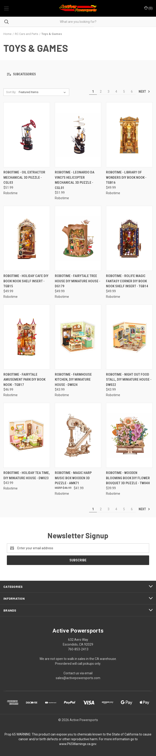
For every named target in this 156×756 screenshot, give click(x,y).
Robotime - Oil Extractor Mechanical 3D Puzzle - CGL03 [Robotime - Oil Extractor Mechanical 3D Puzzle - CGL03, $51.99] (24, 177)
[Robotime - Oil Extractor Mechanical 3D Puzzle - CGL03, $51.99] (26, 134)
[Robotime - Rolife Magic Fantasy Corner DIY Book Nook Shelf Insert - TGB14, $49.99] (129, 238)
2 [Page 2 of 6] (101, 91)
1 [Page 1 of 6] (93, 91)
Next (144, 91)
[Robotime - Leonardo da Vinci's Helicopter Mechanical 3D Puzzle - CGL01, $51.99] (78, 134)
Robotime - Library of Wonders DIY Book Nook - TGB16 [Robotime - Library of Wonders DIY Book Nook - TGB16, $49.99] (126, 177)
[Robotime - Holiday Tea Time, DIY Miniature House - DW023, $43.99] (26, 435)
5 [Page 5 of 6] (124, 91)
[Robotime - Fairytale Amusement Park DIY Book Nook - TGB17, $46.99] (26, 337)
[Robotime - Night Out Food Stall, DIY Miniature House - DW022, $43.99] (129, 337)
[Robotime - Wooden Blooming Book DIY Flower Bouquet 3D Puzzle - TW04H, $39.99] (129, 435)
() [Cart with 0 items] (148, 8)
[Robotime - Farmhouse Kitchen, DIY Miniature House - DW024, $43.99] (78, 337)
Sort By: (11, 92)
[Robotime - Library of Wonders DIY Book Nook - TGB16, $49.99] (129, 134)
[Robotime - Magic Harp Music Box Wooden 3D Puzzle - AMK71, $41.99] (78, 435)
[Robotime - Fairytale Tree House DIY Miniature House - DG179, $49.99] (78, 238)
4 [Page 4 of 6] (116, 91)
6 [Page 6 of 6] (132, 91)
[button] (78, 74)
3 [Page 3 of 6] (108, 91)
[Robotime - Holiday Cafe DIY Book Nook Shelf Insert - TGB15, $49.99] (26, 238)
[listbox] (43, 92)
